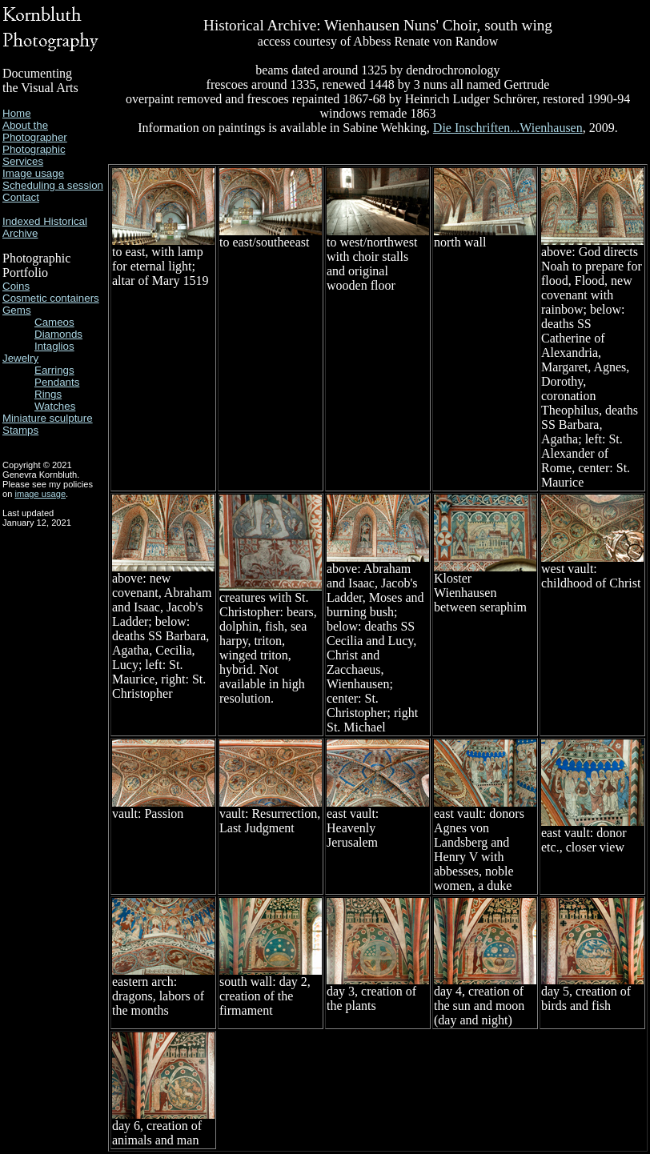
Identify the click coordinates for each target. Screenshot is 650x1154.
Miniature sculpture (47, 418)
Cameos (54, 322)
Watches (54, 406)
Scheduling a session (52, 185)
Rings (48, 394)
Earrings (54, 370)
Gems (16, 310)
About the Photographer (34, 131)
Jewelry (20, 358)
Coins (16, 286)
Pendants (56, 382)
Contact (20, 197)
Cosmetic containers (50, 298)
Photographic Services (34, 155)
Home (16, 113)
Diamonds (58, 334)
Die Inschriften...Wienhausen (508, 127)
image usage (40, 494)
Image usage (33, 173)
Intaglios (54, 346)
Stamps (20, 430)
